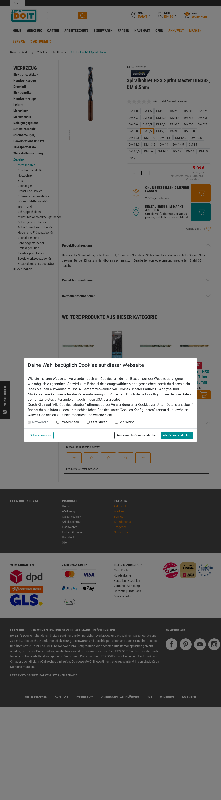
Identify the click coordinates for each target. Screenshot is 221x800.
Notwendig (40, 422)
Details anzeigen (41, 435)
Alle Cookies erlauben (177, 435)
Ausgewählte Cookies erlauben (136, 435)
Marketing (127, 422)
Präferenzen (70, 422)
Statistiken (99, 422)
